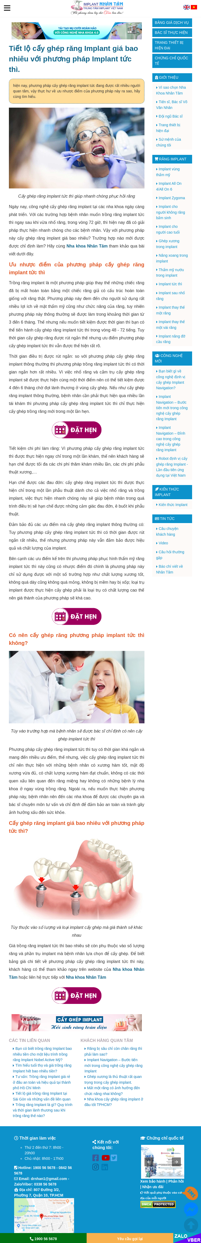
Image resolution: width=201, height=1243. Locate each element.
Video (163, 543)
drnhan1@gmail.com (49, 1179)
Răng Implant (171, 159)
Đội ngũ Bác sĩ (171, 116)
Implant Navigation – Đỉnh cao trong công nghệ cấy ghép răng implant (170, 438)
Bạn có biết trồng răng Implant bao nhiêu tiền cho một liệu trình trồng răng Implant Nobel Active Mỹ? (42, 1054)
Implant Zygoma (172, 198)
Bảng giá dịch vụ (172, 22)
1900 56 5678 (44, 1168)
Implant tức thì (170, 284)
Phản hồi (176, 1181)
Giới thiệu (166, 77)
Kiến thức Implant (173, 505)
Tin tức (165, 519)
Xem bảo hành (152, 1181)
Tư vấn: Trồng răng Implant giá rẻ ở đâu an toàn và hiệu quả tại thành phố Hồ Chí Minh (42, 1082)
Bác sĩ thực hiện (171, 32)
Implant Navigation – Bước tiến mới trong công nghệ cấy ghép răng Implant (114, 1065)
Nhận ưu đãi (153, 1187)
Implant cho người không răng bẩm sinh (170, 212)
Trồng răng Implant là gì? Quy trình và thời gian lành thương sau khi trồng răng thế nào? (42, 1110)
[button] (7, 8)
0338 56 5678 (45, 1184)
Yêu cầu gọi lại (130, 1239)
